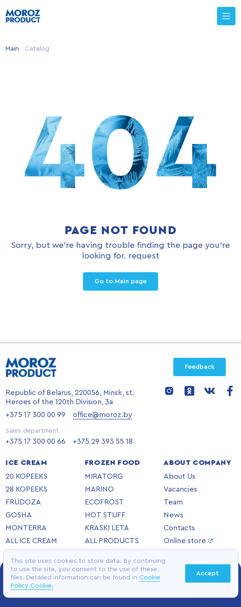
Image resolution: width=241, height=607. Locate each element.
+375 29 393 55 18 (103, 441)
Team (173, 502)
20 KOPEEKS (26, 476)
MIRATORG (104, 476)
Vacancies (180, 489)
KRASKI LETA (107, 528)
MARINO (99, 489)
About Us (179, 476)
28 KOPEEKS (26, 489)
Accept (207, 573)
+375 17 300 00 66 (35, 441)
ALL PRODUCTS (112, 540)
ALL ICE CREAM (31, 540)
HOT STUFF (105, 515)
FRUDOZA (23, 502)
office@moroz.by (102, 414)
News (173, 515)
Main (12, 49)
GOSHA (19, 515)
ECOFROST (104, 502)
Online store (188, 540)
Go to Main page (120, 281)
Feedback (199, 367)
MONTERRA (26, 528)
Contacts (179, 528)
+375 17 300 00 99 (35, 414)
